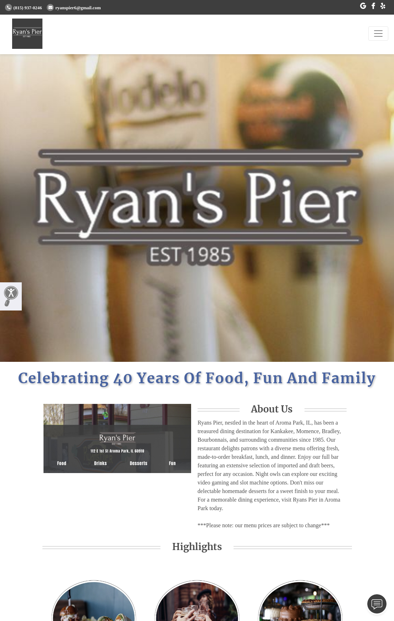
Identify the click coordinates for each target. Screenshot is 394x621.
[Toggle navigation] (378, 33)
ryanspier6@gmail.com (74, 7)
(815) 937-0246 (23, 7)
